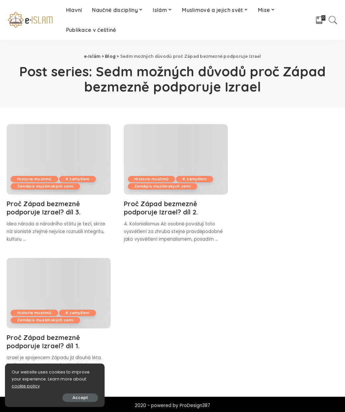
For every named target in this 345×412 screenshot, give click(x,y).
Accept (80, 397)
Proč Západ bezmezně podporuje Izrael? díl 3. (44, 208)
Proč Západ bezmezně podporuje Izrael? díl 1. (43, 341)
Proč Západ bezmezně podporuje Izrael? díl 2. (161, 208)
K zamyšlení (78, 179)
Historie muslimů (34, 179)
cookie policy (26, 386)
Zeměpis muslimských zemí (45, 186)
